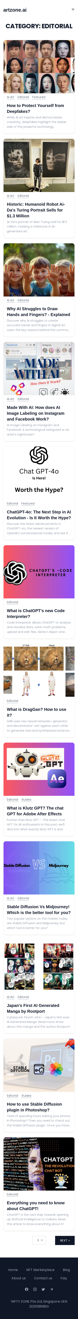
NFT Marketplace (40, 1269)
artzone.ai (15, 10)
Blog (66, 1269)
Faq (64, 1278)
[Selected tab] (39, 1240)
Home (13, 1269)
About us (18, 1278)
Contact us (43, 1278)
